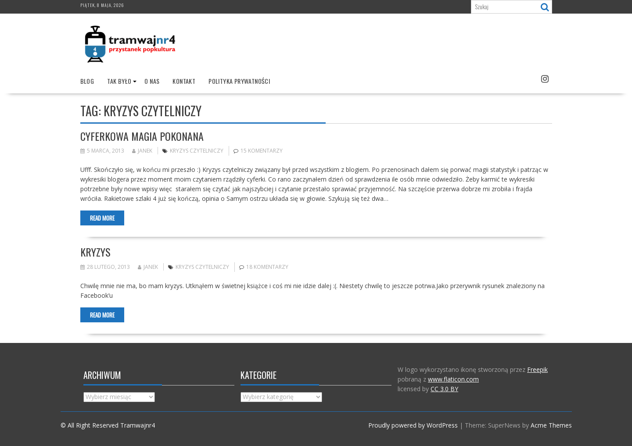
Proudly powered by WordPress (413, 425)
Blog (87, 81)
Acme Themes (551, 425)
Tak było (119, 81)
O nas (151, 81)
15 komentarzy (262, 150)
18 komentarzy (267, 267)
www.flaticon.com (453, 379)
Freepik (537, 369)
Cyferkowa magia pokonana (142, 136)
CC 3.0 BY (444, 389)
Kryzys (95, 252)
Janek (142, 150)
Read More (102, 218)
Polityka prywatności (239, 81)
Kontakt (183, 81)
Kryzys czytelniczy (196, 150)
